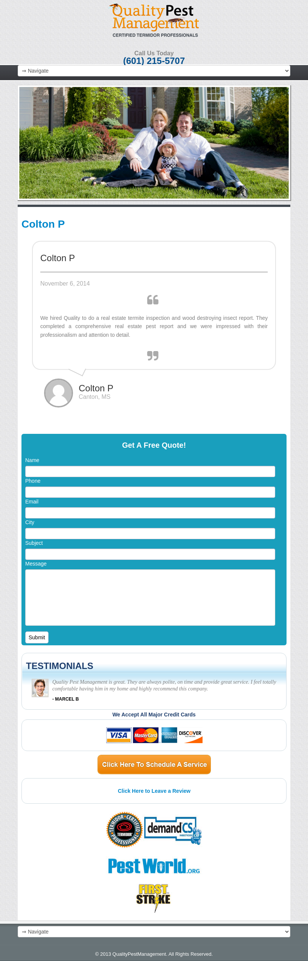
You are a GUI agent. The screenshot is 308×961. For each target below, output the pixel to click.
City (29, 522)
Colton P (43, 224)
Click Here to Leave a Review (154, 791)
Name (32, 460)
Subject (34, 543)
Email (31, 502)
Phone (32, 481)
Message (36, 564)
